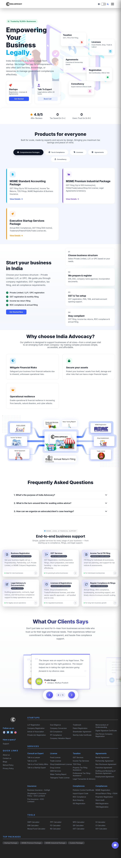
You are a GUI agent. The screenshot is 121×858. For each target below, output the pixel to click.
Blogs (5, 762)
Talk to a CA (32, 761)
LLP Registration (33, 725)
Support (6, 744)
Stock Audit (99, 800)
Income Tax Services (81, 761)
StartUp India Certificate (82, 735)
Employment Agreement (104, 777)
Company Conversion (58, 728)
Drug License (55, 768)
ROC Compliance (79, 797)
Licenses (78, 152)
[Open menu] (112, 4)
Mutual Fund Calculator (36, 829)
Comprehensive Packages (28, 152)
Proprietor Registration (104, 797)
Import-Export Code (80, 793)
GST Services (78, 757)
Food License (55, 757)
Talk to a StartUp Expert (36, 768)
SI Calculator (100, 822)
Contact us (7, 758)
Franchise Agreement (103, 768)
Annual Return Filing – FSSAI (106, 793)
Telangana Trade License (59, 778)
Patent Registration (80, 728)
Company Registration (36, 728)
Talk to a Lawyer (33, 757)
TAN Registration (101, 807)
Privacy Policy (8, 768)
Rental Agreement (102, 757)
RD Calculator (55, 829)
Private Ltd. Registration (36, 735)
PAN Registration (101, 803)
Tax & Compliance (56, 152)
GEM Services (55, 771)
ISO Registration (79, 803)
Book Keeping (78, 800)
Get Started (19, 99)
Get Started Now (16, 312)
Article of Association (35, 732)
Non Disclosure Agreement (105, 764)
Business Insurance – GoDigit (38, 790)
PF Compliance (56, 735)
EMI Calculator (33, 825)
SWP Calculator (33, 822)
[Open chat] (115, 845)
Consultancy (60, 159)
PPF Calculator (55, 822)
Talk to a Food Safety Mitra (37, 764)
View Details (16, 199)
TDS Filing (77, 764)
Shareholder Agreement (82, 732)
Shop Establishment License (61, 764)
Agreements (98, 152)
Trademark (77, 725)
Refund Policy (8, 765)
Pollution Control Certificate (83, 790)
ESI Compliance (56, 732)
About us (6, 755)
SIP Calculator (78, 825)
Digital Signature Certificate (106, 731)
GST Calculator (78, 829)
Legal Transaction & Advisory (84, 779)
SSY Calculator (101, 829)
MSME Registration (102, 790)
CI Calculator (100, 825)
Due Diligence (55, 725)
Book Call (47, 99)
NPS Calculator (78, 822)
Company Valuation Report (60, 738)
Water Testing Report (58, 774)
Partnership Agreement (104, 761)
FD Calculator (55, 825)
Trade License (55, 761)
